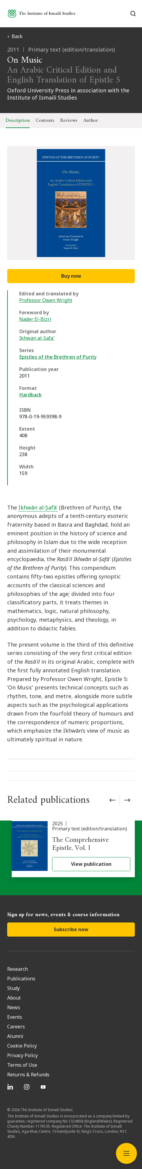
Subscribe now (71, 929)
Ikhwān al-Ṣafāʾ (38, 507)
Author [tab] (90, 120)
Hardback (30, 394)
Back (14, 36)
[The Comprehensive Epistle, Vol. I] (73, 846)
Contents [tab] (45, 120)
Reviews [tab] (68, 120)
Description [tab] (18, 120)
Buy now (71, 276)
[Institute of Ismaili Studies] (41, 13)
